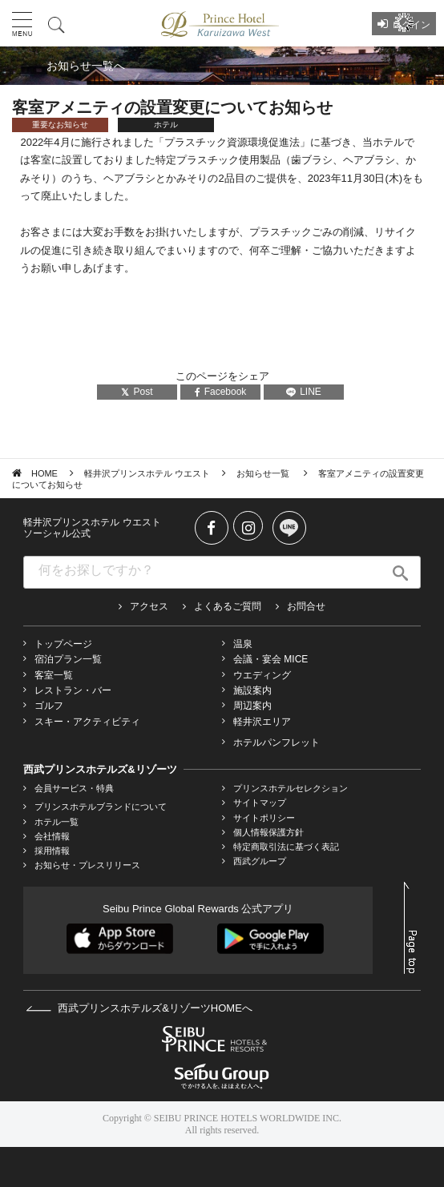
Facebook (221, 391)
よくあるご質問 (227, 606)
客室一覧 (53, 675)
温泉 (242, 644)
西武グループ (259, 861)
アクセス (149, 606)
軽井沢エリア (262, 721)
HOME (44, 473)
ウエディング (262, 675)
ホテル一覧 (56, 822)
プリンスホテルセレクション (290, 788)
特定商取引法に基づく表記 (286, 846)
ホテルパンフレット (276, 742)
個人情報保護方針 (268, 832)
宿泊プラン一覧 (68, 659)
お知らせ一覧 (264, 473)
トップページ (63, 644)
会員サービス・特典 (74, 788)
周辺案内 (252, 705)
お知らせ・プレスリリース (87, 865)
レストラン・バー (72, 690)
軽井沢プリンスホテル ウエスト (147, 473)
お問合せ (306, 606)
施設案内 (252, 690)
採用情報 (52, 850)
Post (136, 391)
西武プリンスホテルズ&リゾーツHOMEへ (139, 1008)
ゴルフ (48, 705)
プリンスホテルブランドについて (100, 806)
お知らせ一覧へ (85, 65)
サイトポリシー (264, 818)
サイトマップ (259, 802)
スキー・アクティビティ (87, 721)
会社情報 (52, 836)
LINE (303, 391)
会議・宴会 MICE (270, 659)
